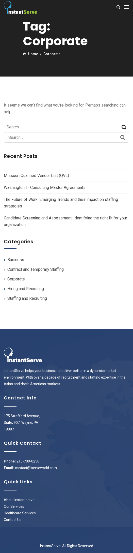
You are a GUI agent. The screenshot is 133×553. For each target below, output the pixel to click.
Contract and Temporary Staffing (35, 269)
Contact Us (12, 520)
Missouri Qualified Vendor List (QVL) (36, 175)
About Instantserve (19, 500)
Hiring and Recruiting (25, 288)
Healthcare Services (20, 513)
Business (15, 259)
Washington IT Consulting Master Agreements (45, 187)
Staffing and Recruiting (27, 298)
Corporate (16, 279)
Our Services (14, 506)
